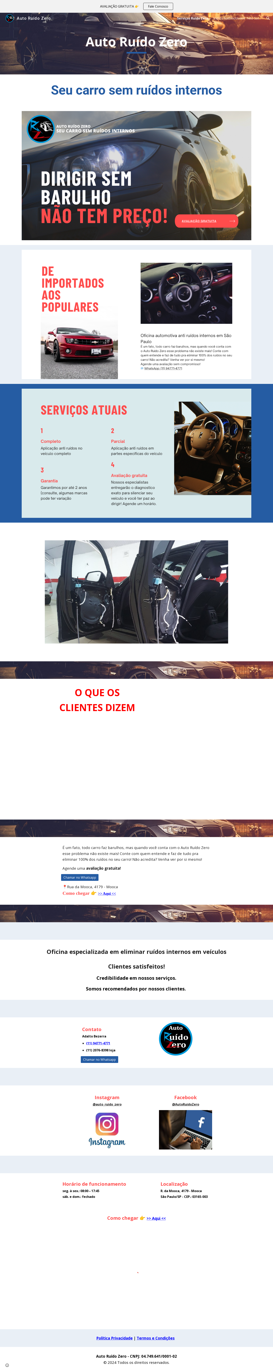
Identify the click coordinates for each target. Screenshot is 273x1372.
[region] (136, 6)
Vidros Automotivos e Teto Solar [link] (237, 18)
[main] (136, 43)
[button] (268, 18)
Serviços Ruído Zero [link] (192, 18)
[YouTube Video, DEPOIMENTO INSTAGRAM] (215, 749)
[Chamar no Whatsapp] (79, 877)
